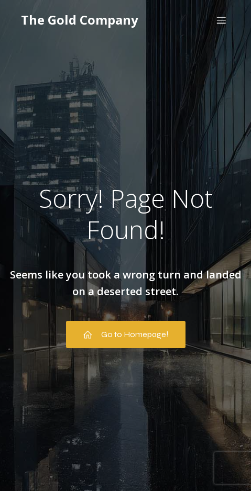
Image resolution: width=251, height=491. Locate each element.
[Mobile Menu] (221, 20)
